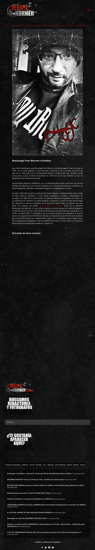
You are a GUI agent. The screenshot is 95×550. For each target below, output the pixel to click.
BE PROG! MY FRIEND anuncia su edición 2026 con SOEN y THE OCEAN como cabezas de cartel (45, 483)
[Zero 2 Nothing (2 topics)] (60, 462)
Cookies (38, 539)
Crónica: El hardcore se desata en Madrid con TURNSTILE (30, 496)
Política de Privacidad (51, 539)
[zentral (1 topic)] (32, 462)
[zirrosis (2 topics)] (83, 462)
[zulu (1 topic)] (44, 462)
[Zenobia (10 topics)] (38, 462)
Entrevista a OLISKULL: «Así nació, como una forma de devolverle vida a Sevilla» (39, 471)
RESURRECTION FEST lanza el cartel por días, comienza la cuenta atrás (35, 477)
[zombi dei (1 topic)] (25, 462)
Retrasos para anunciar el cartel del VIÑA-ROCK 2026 (28, 490)
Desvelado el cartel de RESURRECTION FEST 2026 (26, 516)
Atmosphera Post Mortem (51, 203)
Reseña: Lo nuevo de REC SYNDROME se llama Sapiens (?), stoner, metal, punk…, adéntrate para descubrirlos (46, 522)
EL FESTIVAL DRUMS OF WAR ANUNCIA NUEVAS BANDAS (29, 510)
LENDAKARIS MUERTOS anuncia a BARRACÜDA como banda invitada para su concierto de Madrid (46, 502)
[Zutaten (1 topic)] (75, 462)
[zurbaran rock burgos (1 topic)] (13, 462)
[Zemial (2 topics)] (69, 462)
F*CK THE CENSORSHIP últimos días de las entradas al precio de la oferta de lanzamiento (43, 529)
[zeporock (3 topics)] (50, 462)
